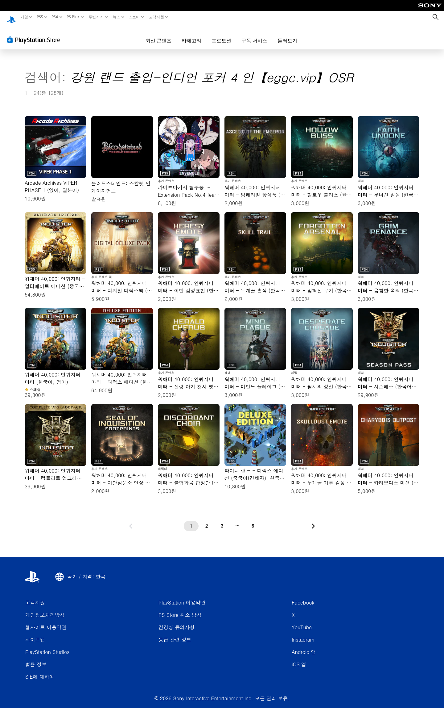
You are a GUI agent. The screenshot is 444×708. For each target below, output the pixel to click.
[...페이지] (237, 520)
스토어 (134, 17)
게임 (24, 17)
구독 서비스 (254, 35)
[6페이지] (252, 520)
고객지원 (156, 17)
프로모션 (221, 35)
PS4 (54, 17)
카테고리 (191, 35)
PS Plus (73, 17)
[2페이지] (206, 520)
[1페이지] (191, 520)
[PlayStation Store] (35, 34)
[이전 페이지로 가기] (131, 520)
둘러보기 (287, 35)
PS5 (39, 17)
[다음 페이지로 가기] (313, 520)
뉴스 (116, 17)
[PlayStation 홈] (11, 17)
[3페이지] (222, 520)
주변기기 (96, 17)
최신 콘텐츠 (158, 35)
